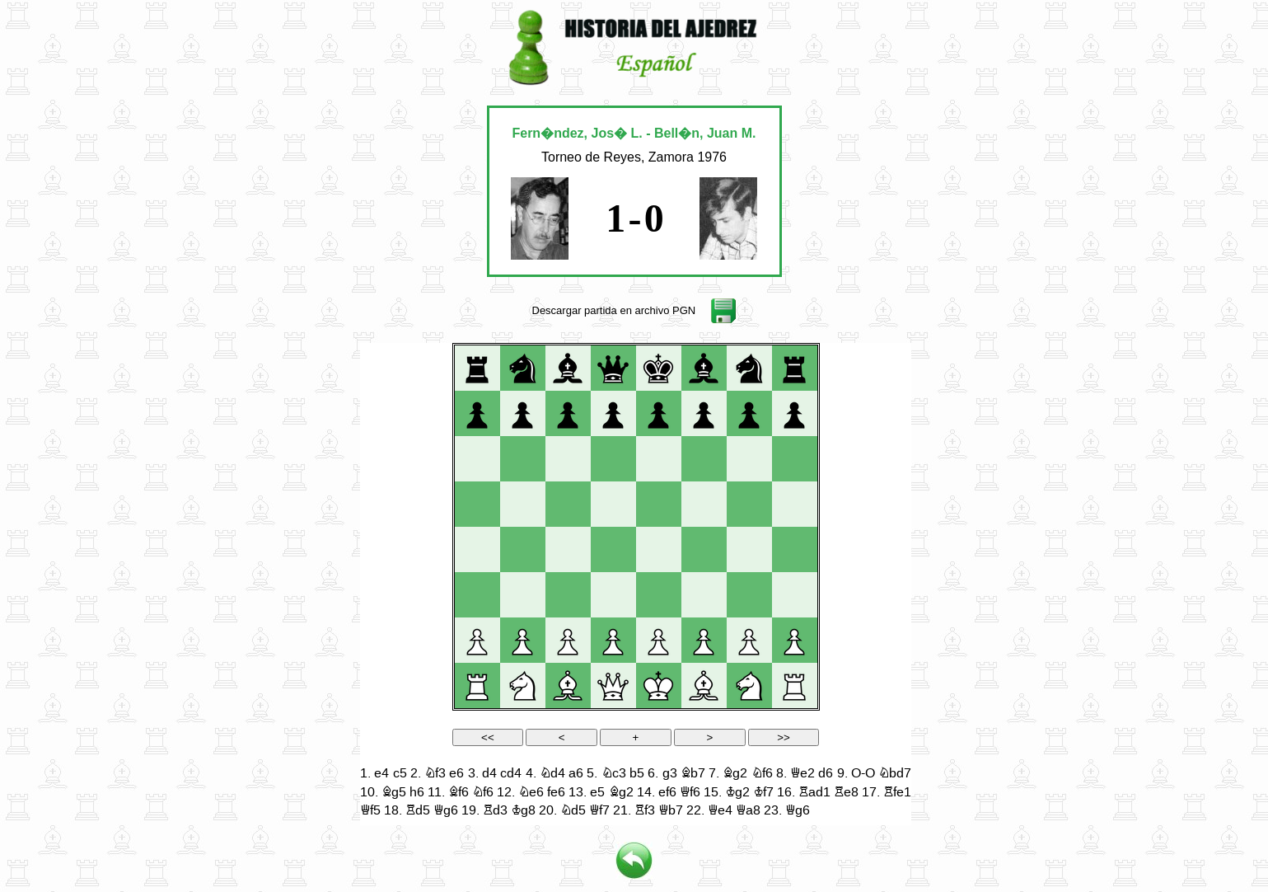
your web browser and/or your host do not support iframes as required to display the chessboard (635, 584)
